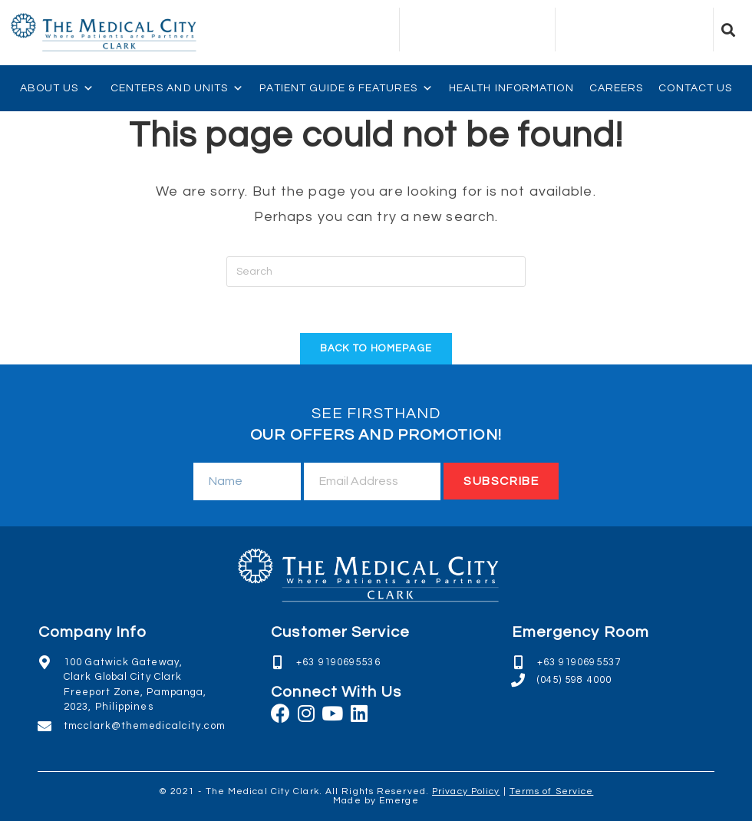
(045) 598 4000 (574, 679)
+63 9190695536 (338, 662)
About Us (57, 88)
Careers (616, 88)
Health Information (511, 88)
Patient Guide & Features (346, 88)
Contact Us (695, 88)
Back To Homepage (376, 348)
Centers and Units (177, 88)
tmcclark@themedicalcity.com (145, 725)
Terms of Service (552, 791)
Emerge (399, 801)
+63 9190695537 (579, 662)
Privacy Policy (466, 791)
